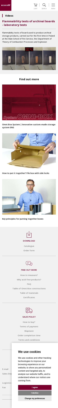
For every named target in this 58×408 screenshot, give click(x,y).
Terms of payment (29, 326)
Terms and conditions (29, 339)
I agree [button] (35, 387)
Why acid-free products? (29, 279)
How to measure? (29, 275)
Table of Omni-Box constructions (29, 288)
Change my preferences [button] (35, 398)
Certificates (29, 297)
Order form (29, 250)
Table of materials (29, 293)
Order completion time (29, 335)
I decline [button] (34, 393)
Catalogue (29, 246)
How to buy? (29, 322)
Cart (35, 6)
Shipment (29, 331)
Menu (53, 6)
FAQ (29, 284)
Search (44, 6)
